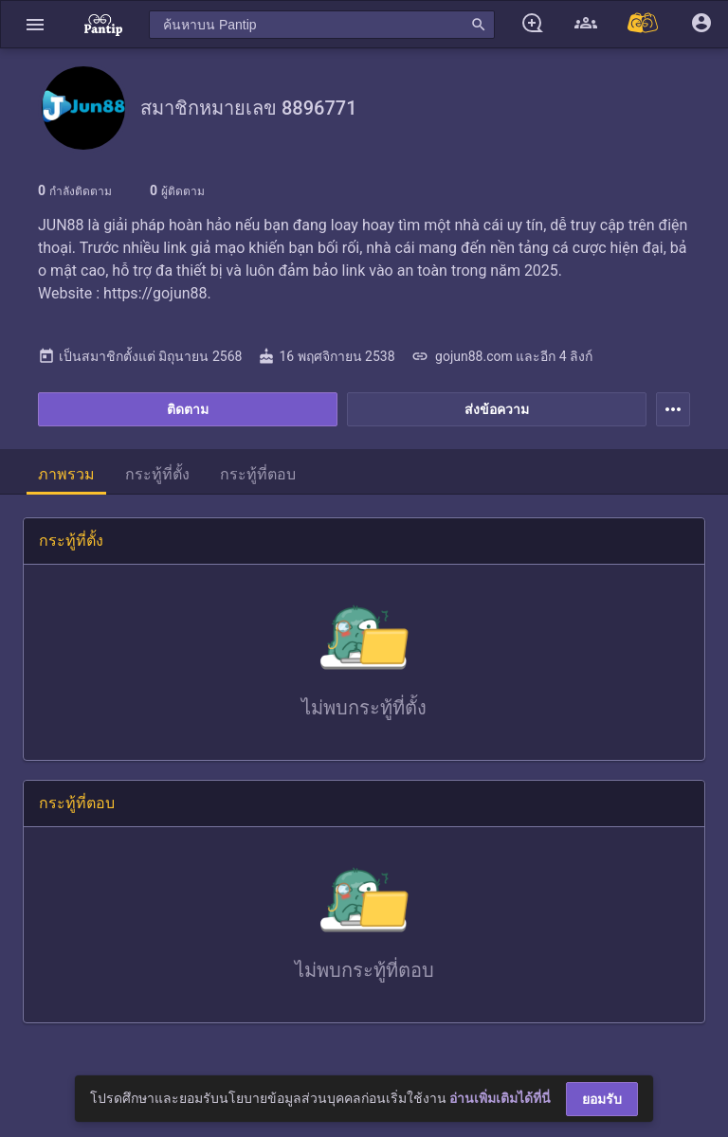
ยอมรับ (602, 1099)
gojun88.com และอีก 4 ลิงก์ (501, 356)
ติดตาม (188, 409)
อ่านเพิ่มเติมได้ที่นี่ (500, 1098)
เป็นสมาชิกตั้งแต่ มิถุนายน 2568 (140, 356)
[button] (35, 24)
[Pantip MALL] (643, 24)
